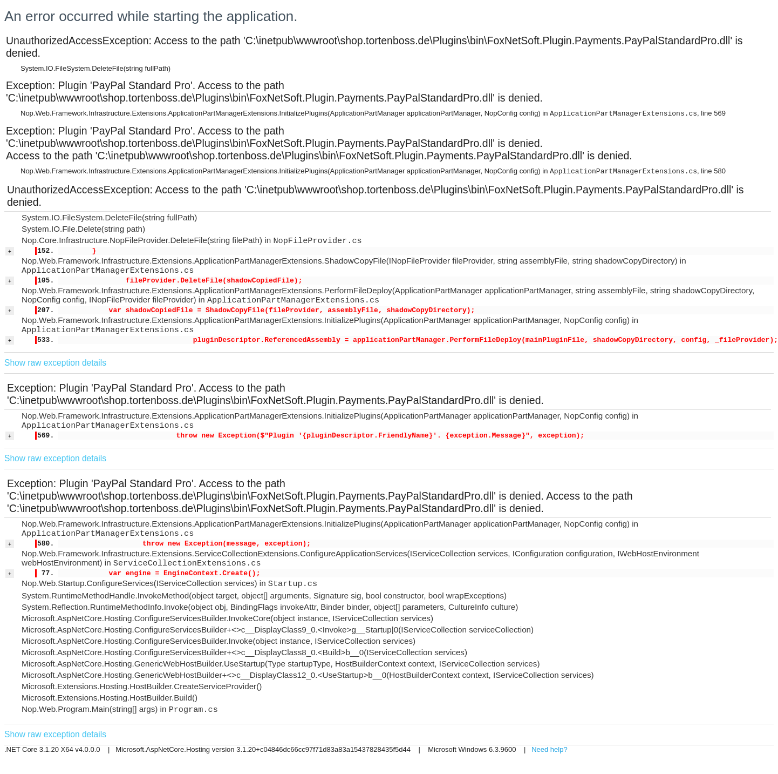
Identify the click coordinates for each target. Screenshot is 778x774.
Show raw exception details (55, 362)
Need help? (549, 749)
